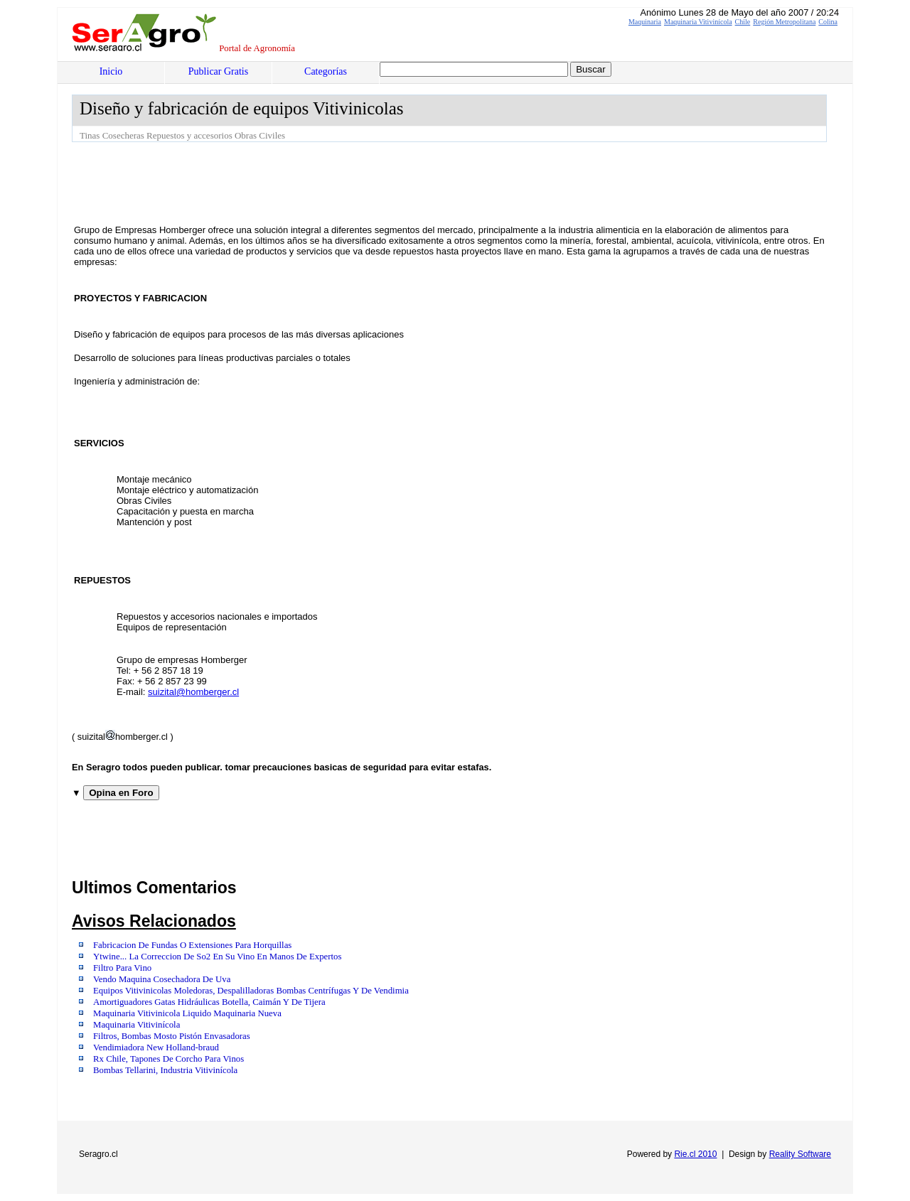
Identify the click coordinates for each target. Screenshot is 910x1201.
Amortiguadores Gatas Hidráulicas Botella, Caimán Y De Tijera (209, 1002)
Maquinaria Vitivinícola (698, 22)
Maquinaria (644, 22)
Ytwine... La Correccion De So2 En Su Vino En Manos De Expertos (217, 957)
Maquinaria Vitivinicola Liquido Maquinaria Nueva (187, 1013)
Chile (743, 22)
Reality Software (800, 1154)
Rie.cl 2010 (695, 1154)
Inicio (111, 71)
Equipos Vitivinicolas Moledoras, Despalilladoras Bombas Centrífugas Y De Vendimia (251, 991)
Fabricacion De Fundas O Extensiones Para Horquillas (192, 945)
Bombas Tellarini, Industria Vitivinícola (165, 1070)
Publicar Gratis (218, 71)
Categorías (325, 71)
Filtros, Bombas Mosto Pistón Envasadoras (171, 1036)
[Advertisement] (330, 181)
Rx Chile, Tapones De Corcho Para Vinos (168, 1059)
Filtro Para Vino (122, 968)
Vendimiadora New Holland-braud (156, 1047)
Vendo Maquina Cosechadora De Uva (161, 979)
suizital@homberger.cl (193, 691)
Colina (827, 22)
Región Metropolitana (784, 22)
